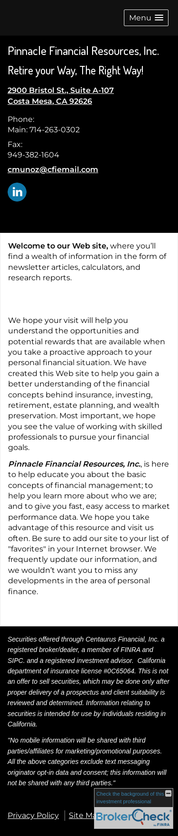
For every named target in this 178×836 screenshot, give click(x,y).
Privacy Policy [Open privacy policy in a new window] (33, 815)
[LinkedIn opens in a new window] (17, 191)
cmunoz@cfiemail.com (53, 169)
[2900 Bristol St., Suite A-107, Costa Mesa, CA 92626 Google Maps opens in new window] (61, 96)
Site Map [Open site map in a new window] (85, 815)
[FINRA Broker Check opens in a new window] (133, 808)
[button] (146, 17)
